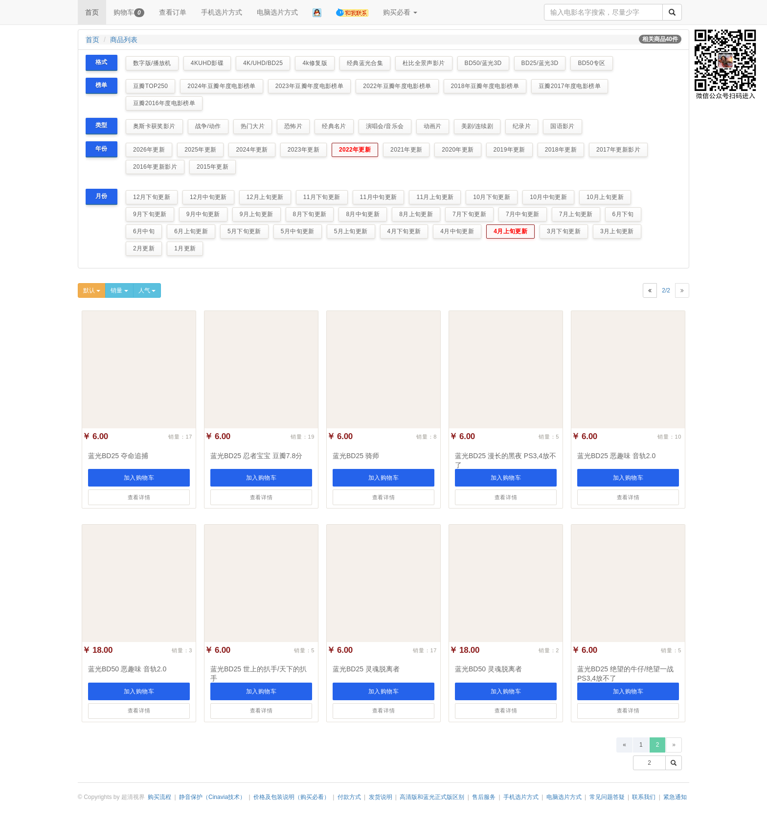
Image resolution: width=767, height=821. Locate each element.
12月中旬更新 (208, 197)
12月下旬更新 (151, 197)
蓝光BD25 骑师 (356, 456)
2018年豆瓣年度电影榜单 (485, 86)
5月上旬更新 (351, 231)
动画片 (433, 126)
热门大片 (253, 126)
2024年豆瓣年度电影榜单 (221, 86)
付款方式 (349, 797)
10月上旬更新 (605, 197)
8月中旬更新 (363, 214)
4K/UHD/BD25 (263, 63)
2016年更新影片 (155, 166)
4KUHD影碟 (207, 63)
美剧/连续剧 (477, 126)
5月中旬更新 (298, 231)
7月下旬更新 (469, 214)
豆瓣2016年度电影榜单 (164, 103)
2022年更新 (355, 149)
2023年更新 (303, 149)
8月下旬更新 (310, 214)
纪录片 (522, 126)
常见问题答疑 (607, 797)
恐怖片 (293, 126)
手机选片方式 (221, 12)
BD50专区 (591, 63)
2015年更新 (212, 166)
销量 (119, 290)
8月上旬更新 (416, 214)
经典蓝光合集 (365, 63)
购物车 (128, 12)
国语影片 (562, 126)
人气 (147, 290)
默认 (91, 290)
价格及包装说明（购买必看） (291, 797)
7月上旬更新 (576, 214)
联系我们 (643, 797)
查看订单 (172, 12)
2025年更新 (200, 149)
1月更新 (185, 248)
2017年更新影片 (618, 149)
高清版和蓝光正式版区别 (432, 797)
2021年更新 (406, 149)
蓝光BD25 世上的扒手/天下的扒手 (258, 673)
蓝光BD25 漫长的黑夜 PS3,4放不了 (505, 460)
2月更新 (144, 248)
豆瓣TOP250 (150, 86)
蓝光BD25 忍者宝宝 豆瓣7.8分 (256, 456)
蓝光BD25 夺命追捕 (118, 456)
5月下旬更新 (244, 231)
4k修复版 (314, 63)
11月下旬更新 (321, 197)
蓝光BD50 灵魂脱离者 (488, 669)
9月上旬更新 (256, 214)
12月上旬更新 (265, 197)
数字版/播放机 (152, 63)
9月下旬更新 (150, 214)
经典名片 (334, 126)
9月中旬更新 (203, 214)
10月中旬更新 (548, 197)
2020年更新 (458, 149)
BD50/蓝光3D (483, 63)
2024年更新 (252, 149)
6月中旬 (144, 231)
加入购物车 (139, 477)
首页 (92, 12)
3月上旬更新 (617, 231)
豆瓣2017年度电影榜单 (570, 86)
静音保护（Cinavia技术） (212, 797)
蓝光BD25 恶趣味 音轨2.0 (616, 456)
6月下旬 (623, 214)
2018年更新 (561, 149)
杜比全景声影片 (424, 63)
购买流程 (159, 797)
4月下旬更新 (404, 231)
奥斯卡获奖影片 (154, 126)
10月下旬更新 (491, 197)
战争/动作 (208, 126)
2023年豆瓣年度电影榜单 (309, 86)
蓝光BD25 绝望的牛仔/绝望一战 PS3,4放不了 (625, 673)
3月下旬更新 (564, 231)
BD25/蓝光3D (540, 63)
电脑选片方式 (277, 12)
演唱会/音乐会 (385, 126)
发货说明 (380, 797)
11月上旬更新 (434, 197)
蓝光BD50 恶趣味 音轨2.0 (127, 669)
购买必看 (400, 12)
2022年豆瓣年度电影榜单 (397, 86)
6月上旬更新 (191, 231)
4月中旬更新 (457, 231)
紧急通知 (675, 797)
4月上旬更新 (510, 231)
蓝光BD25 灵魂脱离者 (366, 669)
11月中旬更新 (378, 197)
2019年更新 (509, 149)
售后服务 (484, 797)
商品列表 (123, 40)
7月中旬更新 (523, 214)
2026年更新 (149, 149)
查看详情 (139, 497)
